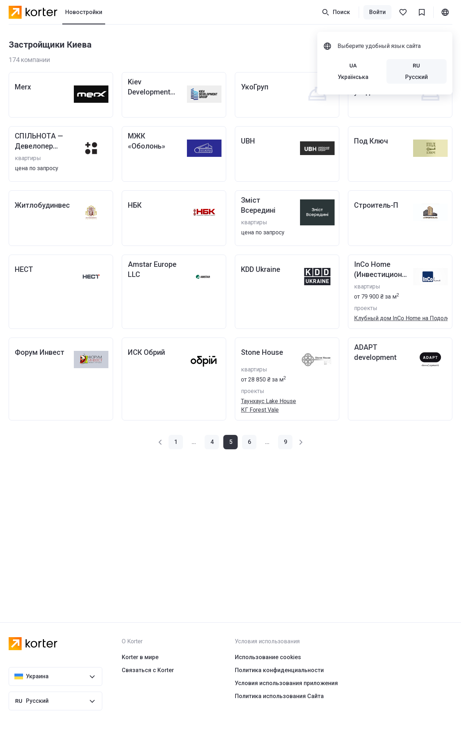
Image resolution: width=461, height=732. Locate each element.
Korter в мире (140, 657)
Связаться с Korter (148, 670)
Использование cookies (268, 657)
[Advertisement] (225, 521)
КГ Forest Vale (260, 409)
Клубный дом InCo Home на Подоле (402, 318)
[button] (160, 442)
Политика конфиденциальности (279, 670)
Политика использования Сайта (279, 696)
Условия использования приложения (286, 683)
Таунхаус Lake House (268, 401)
